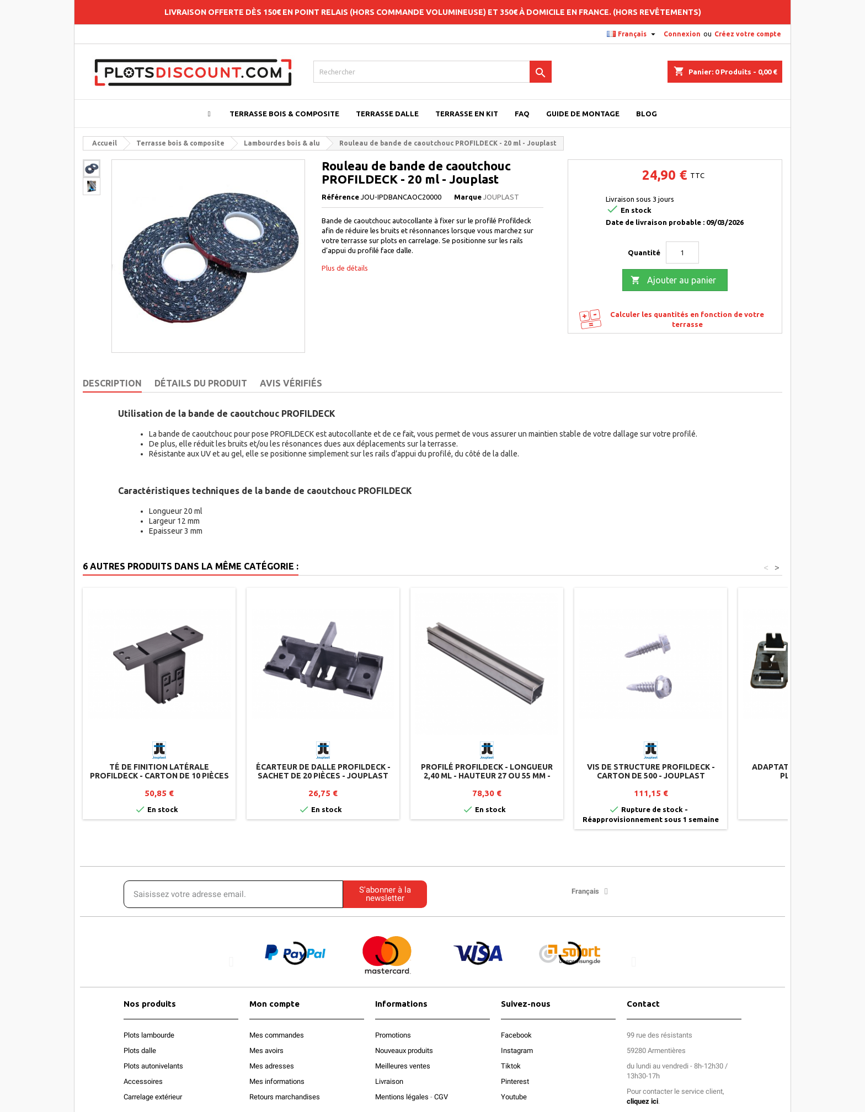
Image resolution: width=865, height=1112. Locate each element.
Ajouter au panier (673, 280)
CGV (441, 1097)
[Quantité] (682, 252)
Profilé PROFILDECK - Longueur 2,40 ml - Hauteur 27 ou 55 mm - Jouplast (487, 775)
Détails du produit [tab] (200, 383)
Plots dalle (140, 1050)
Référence (340, 197)
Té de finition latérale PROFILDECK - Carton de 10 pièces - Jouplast (159, 775)
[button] (231, 962)
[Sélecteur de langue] (632, 34)
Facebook (516, 1035)
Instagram (517, 1050)
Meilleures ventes (402, 1066)
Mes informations (277, 1081)
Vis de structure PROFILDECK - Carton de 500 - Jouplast (651, 771)
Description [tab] (112, 383)
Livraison (389, 1081)
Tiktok (511, 1066)
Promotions (393, 1035)
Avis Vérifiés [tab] (291, 383)
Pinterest (515, 1081)
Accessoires (143, 1081)
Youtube (514, 1097)
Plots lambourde (149, 1035)
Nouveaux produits (404, 1050)
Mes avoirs (266, 1050)
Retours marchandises (284, 1097)
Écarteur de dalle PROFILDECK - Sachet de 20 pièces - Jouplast (323, 771)
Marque (468, 197)
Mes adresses (271, 1066)
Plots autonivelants (153, 1066)
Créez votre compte (747, 33)
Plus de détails (345, 268)
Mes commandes (276, 1035)
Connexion (682, 33)
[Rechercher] (432, 72)
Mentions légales (402, 1097)
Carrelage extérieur (153, 1097)
